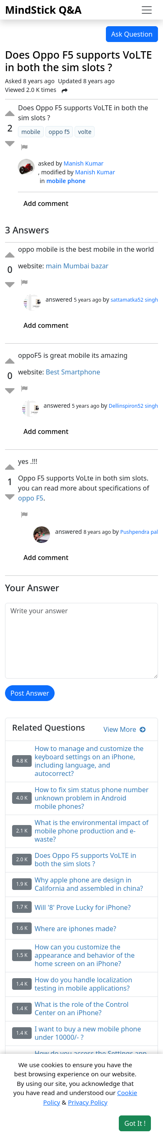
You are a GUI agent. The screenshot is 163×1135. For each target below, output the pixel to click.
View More (124, 729)
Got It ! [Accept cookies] (134, 1123)
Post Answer (29, 693)
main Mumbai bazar (78, 265)
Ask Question (132, 34)
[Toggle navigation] (146, 10)
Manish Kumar (84, 163)
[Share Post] (65, 91)
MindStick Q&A (43, 10)
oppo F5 (30, 498)
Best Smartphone (74, 372)
